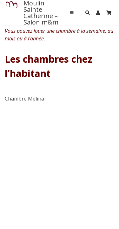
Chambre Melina (24, 98)
